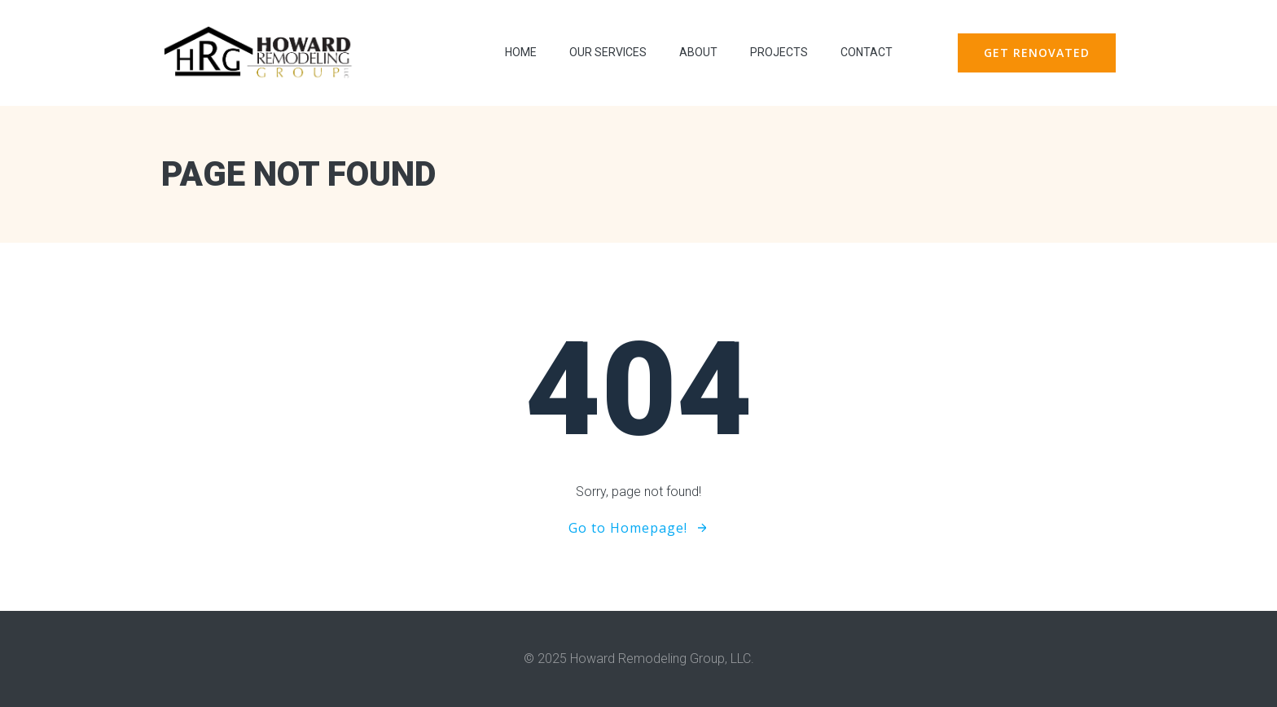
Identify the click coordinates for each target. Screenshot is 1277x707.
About (698, 52)
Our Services (608, 52)
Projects (779, 52)
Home (521, 52)
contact (866, 52)
